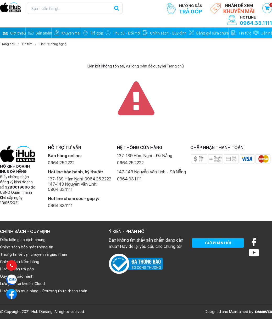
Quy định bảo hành (17, 276)
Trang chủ (7, 44)
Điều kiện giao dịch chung (23, 239)
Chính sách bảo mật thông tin (26, 247)
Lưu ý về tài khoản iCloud (22, 283)
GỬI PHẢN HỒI (218, 243)
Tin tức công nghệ (52, 44)
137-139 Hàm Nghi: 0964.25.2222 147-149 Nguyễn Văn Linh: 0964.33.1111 (79, 184)
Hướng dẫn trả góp (17, 269)
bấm (143, 66)
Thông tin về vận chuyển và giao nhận (33, 254)
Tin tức (26, 44)
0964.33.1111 (60, 205)
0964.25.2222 (61, 162)
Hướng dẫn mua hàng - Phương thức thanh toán (43, 291)
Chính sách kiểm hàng (19, 261)
